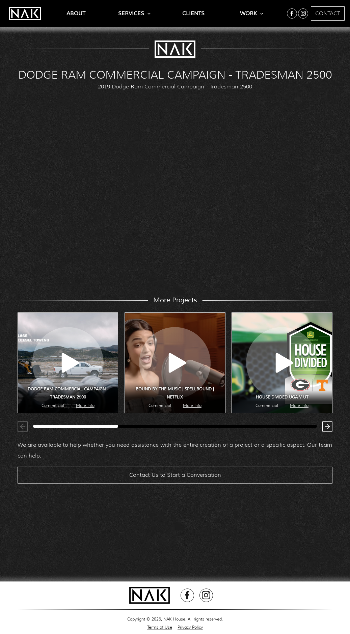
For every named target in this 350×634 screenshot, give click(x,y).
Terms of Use (159, 627)
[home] (21, 13)
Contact (327, 13)
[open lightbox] (68, 363)
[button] (325, 428)
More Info (85, 405)
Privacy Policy (190, 627)
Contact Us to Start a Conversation (175, 478)
